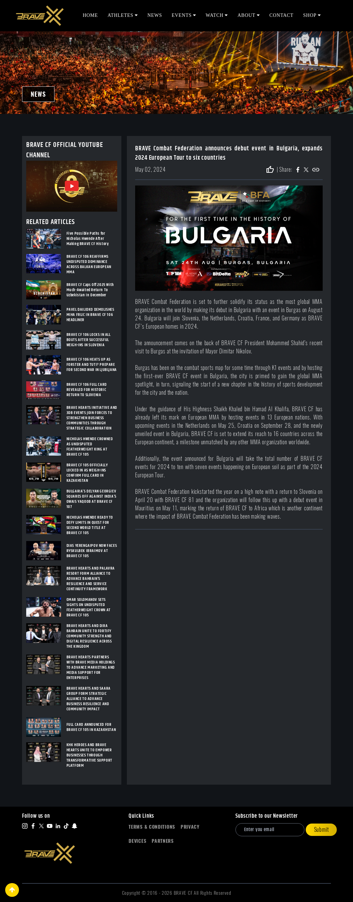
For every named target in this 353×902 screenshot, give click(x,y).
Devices (137, 841)
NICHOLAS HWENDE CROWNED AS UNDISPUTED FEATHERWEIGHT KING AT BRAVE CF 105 (90, 446)
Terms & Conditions (152, 827)
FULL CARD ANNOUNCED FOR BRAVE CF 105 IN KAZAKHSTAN (91, 727)
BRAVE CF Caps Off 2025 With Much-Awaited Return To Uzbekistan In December (90, 290)
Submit (321, 829)
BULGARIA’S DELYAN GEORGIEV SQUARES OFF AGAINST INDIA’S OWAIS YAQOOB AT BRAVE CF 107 (92, 499)
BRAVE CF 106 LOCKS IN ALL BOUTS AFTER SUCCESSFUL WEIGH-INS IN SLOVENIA (89, 340)
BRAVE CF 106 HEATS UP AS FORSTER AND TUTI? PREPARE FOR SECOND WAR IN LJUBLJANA (92, 364)
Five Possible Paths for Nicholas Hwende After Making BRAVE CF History (88, 238)
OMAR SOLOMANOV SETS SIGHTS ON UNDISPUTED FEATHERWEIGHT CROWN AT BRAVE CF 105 (89, 607)
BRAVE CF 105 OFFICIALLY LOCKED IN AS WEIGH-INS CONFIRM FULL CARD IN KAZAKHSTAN (87, 473)
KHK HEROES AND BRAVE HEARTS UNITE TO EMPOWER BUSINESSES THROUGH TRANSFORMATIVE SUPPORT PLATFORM (89, 755)
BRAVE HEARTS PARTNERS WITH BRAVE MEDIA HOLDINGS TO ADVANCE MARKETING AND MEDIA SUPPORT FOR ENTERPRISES (91, 667)
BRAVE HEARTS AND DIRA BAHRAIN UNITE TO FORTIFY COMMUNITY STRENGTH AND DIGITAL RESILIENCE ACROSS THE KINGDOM (89, 636)
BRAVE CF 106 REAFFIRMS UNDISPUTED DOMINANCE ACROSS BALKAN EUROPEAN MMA (89, 264)
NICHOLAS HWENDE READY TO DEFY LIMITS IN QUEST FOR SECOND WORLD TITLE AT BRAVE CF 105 (90, 525)
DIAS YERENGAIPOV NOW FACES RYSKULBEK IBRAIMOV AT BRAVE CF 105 (92, 551)
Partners (163, 841)
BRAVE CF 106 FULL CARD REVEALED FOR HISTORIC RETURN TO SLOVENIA (87, 389)
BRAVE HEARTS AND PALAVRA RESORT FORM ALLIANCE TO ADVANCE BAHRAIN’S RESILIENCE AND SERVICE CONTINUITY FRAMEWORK (91, 579)
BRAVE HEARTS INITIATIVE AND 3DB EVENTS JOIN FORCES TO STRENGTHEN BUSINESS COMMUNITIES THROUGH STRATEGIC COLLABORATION (92, 418)
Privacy (190, 827)
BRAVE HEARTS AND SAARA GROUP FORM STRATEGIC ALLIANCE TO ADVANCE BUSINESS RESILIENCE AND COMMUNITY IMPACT (89, 699)
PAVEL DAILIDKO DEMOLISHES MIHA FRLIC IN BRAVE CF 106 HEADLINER (90, 314)
